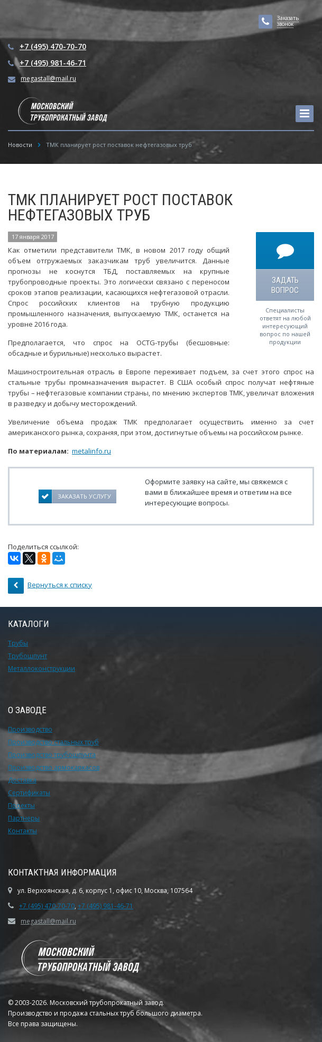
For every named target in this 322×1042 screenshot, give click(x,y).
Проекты (21, 805)
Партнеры (24, 818)
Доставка (22, 780)
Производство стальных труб (53, 741)
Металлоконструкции (41, 668)
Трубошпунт (27, 655)
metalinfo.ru (91, 451)
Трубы (18, 643)
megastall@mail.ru (48, 78)
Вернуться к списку (50, 586)
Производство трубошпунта (52, 754)
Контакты (22, 830)
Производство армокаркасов (53, 767)
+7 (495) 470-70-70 (53, 46)
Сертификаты (29, 792)
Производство (30, 729)
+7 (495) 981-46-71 (53, 63)
